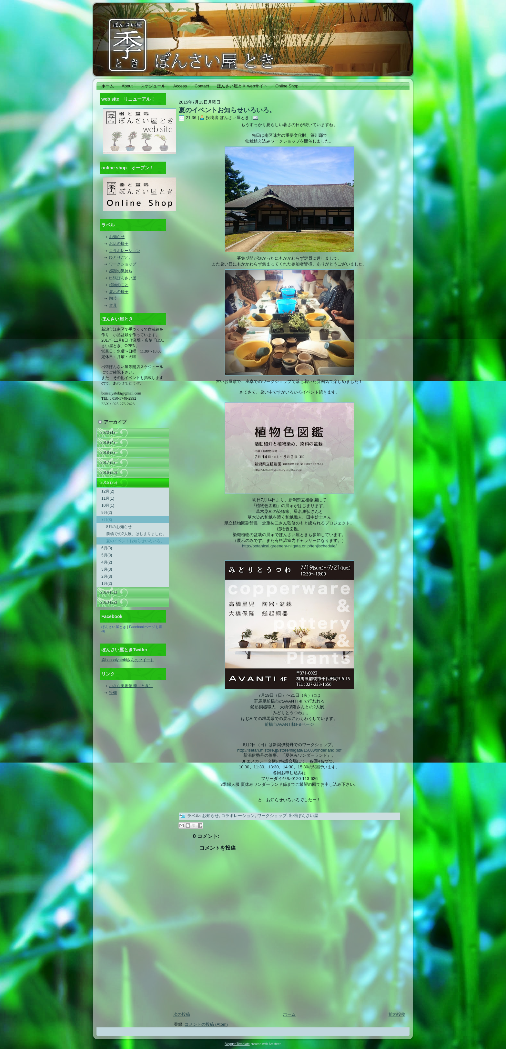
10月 (107, 505)
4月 (106, 562)
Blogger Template (237, 1044)
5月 (106, 555)
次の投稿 (181, 1014)
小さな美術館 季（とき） (131, 686)
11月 (107, 498)
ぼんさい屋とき (113, 627)
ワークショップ (122, 264)
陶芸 (113, 298)
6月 (106, 548)
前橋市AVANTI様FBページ (289, 724)
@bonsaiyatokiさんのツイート (127, 660)
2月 (106, 576)
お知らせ (117, 237)
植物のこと (118, 285)
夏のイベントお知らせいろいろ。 (135, 541)
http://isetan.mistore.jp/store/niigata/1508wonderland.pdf (289, 750)
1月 (106, 583)
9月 (106, 512)
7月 (106, 519)
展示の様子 (118, 291)
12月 (107, 491)
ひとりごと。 (120, 257)
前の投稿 (397, 1014)
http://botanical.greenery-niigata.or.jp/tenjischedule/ (289, 546)
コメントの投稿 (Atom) (206, 1024)
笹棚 (113, 692)
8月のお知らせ (119, 526)
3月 (106, 569)
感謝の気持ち (120, 271)
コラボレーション (124, 250)
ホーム (289, 1014)
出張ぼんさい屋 (122, 278)
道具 (113, 305)
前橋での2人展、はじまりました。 (136, 534)
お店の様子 (118, 243)
